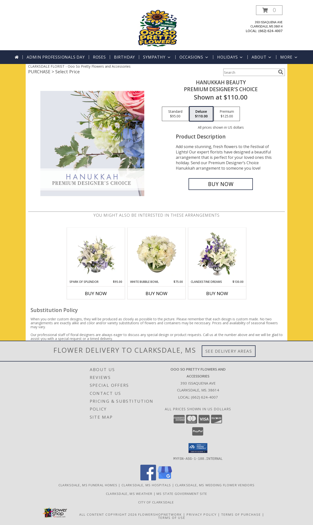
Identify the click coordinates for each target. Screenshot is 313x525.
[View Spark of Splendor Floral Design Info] (96, 253)
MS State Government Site (181, 493)
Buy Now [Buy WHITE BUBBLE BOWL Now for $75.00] (156, 293)
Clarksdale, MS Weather (129, 493)
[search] (281, 72)
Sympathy (157, 57)
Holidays (230, 57)
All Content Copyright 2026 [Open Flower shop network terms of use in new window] (108, 514)
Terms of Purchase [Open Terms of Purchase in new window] (241, 514)
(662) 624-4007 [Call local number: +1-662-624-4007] (270, 30)
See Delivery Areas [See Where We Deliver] (228, 351)
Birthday (124, 57)
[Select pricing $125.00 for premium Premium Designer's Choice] (227, 114)
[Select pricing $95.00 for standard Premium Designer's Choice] (175, 114)
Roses (99, 57)
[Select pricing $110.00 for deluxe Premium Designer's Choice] (201, 114)
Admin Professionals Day (56, 57)
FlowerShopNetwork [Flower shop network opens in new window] (160, 514)
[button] (269, 10)
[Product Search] (250, 72)
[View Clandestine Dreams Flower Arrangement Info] (217, 253)
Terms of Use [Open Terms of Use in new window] (171, 517)
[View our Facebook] (148, 478)
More (289, 57)
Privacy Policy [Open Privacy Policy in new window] (202, 514)
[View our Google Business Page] (165, 478)
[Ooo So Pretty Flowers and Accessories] (157, 27)
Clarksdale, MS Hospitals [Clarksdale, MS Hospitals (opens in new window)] (146, 485)
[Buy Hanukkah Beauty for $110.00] (221, 184)
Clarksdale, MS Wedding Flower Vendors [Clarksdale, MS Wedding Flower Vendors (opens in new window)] (215, 485)
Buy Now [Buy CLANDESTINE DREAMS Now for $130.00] (217, 293)
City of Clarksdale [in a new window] (156, 502)
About (262, 57)
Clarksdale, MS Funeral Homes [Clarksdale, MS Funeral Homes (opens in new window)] (87, 485)
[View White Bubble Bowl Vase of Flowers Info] (156, 253)
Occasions (194, 57)
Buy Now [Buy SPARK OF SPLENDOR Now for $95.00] (96, 293)
